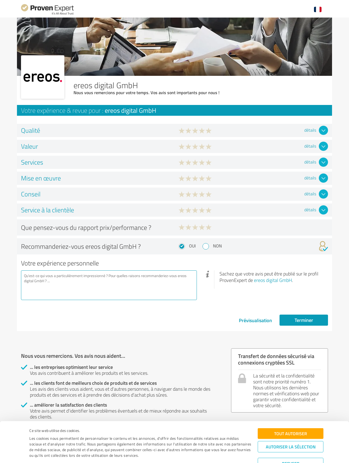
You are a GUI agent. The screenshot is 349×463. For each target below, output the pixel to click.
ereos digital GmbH (273, 280)
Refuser (290, 445)
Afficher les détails (220, 452)
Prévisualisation (255, 320)
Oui (192, 246)
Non (217, 246)
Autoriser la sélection (291, 429)
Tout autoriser (290, 416)
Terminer (304, 320)
